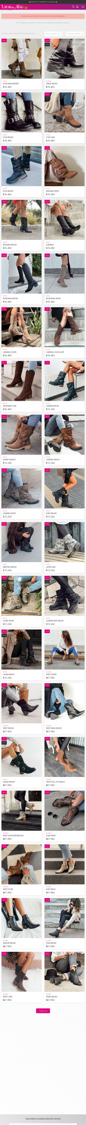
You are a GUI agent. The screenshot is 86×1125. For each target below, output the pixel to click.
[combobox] (75, 33)
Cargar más (43, 1011)
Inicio (3, 10)
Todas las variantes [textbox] (73, 34)
